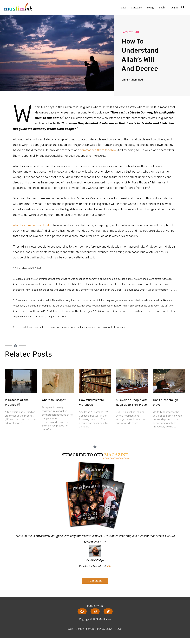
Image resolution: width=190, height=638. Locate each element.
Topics (122, 7)
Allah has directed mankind (31, 225)
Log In (174, 7)
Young (150, 7)
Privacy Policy (104, 628)
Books (162, 7)
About (119, 628)
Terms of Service (85, 628)
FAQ (70, 628)
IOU (108, 566)
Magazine (136, 7)
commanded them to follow (98, 150)
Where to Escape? (54, 400)
